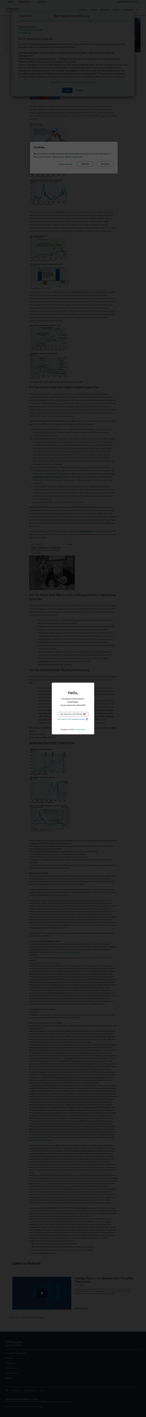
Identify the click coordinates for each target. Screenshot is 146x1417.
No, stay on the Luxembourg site (73, 719)
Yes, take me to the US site (73, 714)
